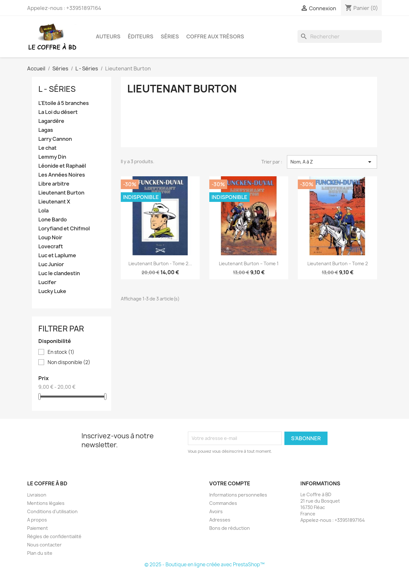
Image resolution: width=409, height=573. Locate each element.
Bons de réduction (229, 528)
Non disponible (69, 362)
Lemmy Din (52, 157)
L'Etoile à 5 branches (63, 103)
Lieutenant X (54, 201)
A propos (37, 520)
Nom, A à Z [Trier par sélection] (332, 162)
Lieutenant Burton (61, 192)
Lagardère (51, 121)
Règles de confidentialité (54, 536)
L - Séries (57, 89)
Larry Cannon (55, 139)
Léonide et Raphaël (62, 166)
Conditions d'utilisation (52, 511)
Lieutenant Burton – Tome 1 (249, 263)
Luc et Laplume (57, 255)
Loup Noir (50, 237)
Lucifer (47, 282)
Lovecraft (50, 246)
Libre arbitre (53, 183)
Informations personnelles (238, 495)
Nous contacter (44, 545)
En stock (61, 352)
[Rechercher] (339, 36)
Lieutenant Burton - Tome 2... (160, 263)
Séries (170, 36)
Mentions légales (46, 503)
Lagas (45, 130)
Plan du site (39, 553)
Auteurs (108, 36)
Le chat (47, 148)
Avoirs (216, 511)
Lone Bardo (52, 219)
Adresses (219, 520)
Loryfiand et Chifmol (64, 228)
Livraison (36, 495)
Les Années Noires (61, 174)
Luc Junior (51, 264)
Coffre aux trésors (215, 36)
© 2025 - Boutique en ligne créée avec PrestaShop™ (204, 564)
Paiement (37, 528)
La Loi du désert (58, 112)
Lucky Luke (52, 291)
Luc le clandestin (59, 273)
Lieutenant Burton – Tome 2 (337, 263)
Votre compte (229, 483)
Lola (43, 210)
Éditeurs (140, 36)
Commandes (223, 503)
